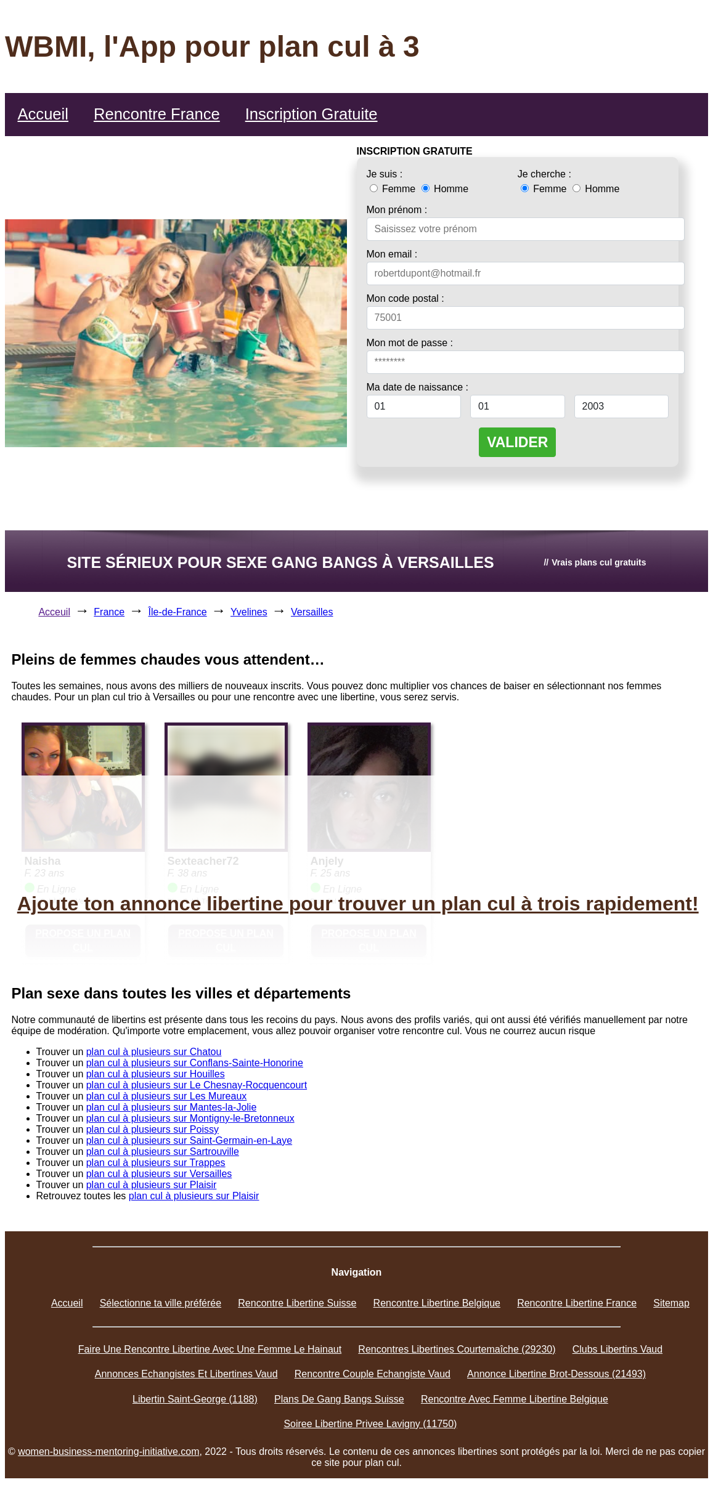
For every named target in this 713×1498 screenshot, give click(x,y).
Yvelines (248, 612)
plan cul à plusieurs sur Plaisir (151, 1185)
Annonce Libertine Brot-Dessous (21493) (556, 1374)
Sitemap (671, 1303)
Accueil (42, 114)
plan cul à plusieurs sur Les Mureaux (166, 1096)
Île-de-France (178, 612)
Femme (394, 189)
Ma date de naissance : (417, 387)
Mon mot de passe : (410, 343)
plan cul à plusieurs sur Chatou (154, 1052)
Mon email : (392, 254)
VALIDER (517, 442)
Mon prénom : (397, 209)
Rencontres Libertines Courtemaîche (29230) (456, 1349)
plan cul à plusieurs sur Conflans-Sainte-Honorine (194, 1063)
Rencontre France (157, 114)
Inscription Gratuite (311, 114)
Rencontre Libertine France (577, 1303)
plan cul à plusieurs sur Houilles (155, 1074)
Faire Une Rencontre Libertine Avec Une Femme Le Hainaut (209, 1349)
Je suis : (385, 174)
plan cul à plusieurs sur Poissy (152, 1129)
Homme (445, 189)
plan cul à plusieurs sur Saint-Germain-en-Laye (189, 1140)
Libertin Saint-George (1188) (195, 1399)
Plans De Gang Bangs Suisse (339, 1399)
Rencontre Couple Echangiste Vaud (372, 1374)
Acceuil (54, 612)
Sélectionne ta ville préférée (160, 1303)
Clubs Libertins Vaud (617, 1349)
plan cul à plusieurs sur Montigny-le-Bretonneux (190, 1118)
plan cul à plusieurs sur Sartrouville (162, 1151)
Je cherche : (544, 174)
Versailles (312, 612)
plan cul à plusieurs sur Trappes (156, 1162)
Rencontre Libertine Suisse (297, 1303)
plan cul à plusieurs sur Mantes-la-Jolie (171, 1107)
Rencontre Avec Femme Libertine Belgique (514, 1399)
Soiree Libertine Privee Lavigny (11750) (370, 1424)
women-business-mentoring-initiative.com (108, 1451)
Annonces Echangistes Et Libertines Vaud (186, 1374)
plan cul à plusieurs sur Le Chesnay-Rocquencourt (196, 1085)
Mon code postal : (405, 298)
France (109, 612)
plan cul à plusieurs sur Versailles (159, 1173)
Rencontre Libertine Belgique (436, 1303)
